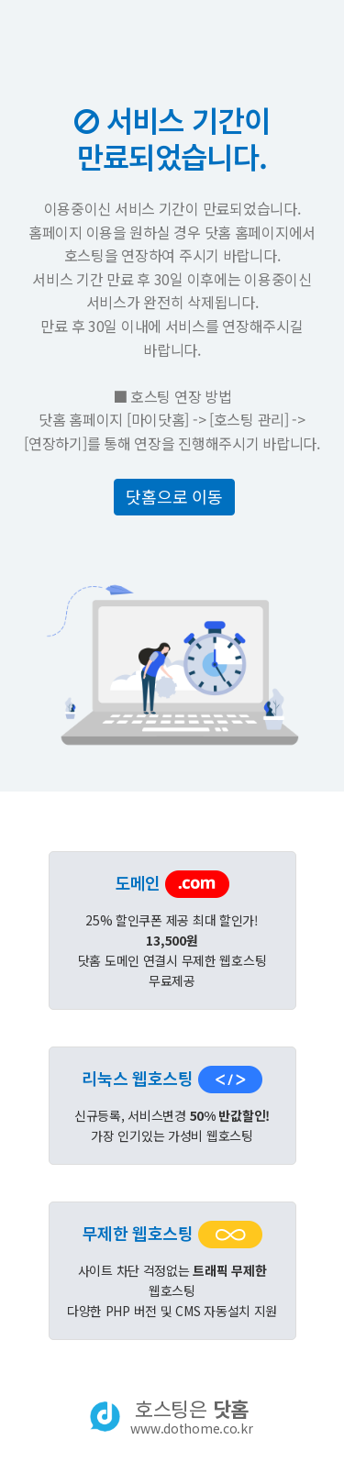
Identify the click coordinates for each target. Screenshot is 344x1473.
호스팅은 (191, 1416)
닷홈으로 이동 (174, 496)
